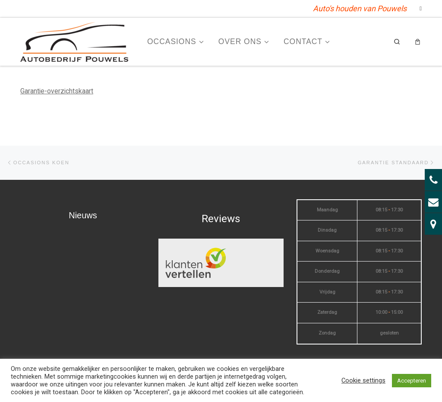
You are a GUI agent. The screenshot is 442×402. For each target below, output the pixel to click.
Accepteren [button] (411, 380)
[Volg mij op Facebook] (421, 8)
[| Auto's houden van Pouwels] (74, 41)
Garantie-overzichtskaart (56, 91)
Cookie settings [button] (363, 380)
